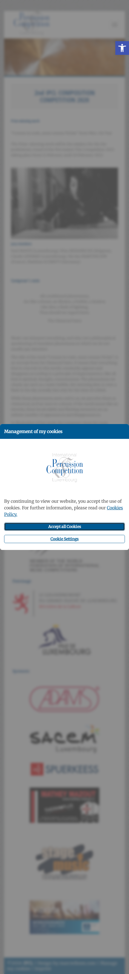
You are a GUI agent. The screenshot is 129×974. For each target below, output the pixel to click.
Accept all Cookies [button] (64, 526)
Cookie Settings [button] (64, 539)
